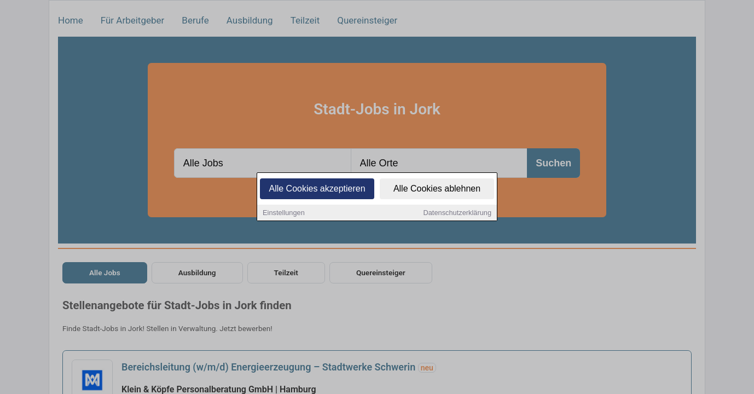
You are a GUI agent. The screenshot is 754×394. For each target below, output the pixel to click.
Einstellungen (284, 214)
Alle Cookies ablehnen (436, 189)
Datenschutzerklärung (457, 214)
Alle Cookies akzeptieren (317, 189)
